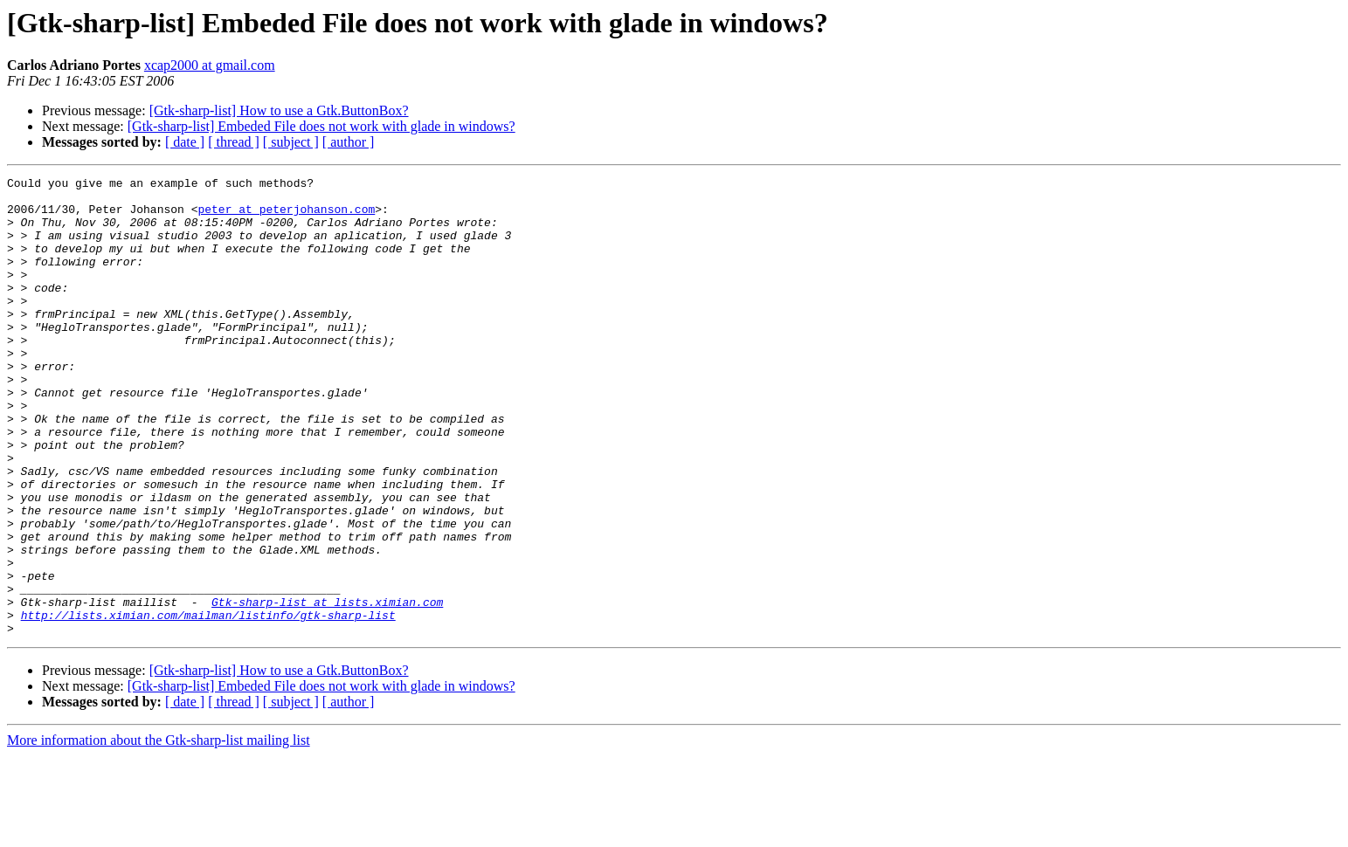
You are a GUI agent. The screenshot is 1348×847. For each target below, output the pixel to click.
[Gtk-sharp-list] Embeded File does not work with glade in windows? (321, 126)
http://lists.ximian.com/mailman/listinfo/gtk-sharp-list (208, 704)
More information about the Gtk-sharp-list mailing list (158, 831)
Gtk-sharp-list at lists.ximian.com (327, 688)
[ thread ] (233, 141)
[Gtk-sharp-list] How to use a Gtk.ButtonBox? (279, 110)
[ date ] (184, 141)
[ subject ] (291, 141)
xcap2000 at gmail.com (209, 65)
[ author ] (348, 141)
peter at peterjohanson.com (286, 216)
